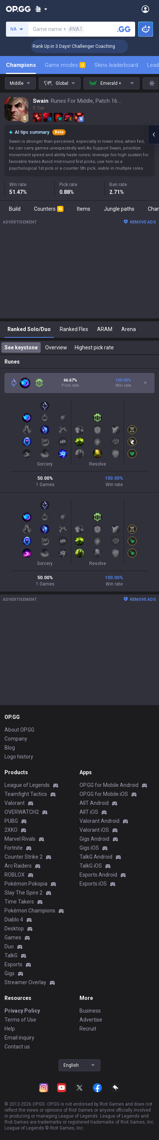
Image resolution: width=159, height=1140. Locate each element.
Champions (21, 65)
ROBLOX (14, 875)
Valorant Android (99, 821)
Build (15, 209)
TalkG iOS (91, 866)
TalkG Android (96, 857)
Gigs (9, 973)
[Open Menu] (145, 8)
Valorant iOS (94, 830)
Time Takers (19, 902)
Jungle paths (119, 209)
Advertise (91, 1020)
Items (83, 209)
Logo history (18, 757)
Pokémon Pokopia (25, 884)
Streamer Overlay (25, 982)
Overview (56, 347)
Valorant (14, 803)
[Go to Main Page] (18, 9)
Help (9, 1029)
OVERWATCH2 (21, 812)
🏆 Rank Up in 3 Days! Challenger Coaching (83, 46)
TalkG (11, 955)
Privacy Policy (22, 1011)
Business (90, 1011)
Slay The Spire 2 (23, 893)
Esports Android (98, 875)
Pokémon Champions (29, 911)
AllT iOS (89, 812)
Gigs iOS (89, 848)
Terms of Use (20, 1020)
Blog (9, 748)
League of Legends (27, 785)
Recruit (88, 1029)
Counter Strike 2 (23, 857)
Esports (13, 964)
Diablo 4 (13, 920)
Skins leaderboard (116, 65)
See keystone (21, 347)
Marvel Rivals (19, 839)
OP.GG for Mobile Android (109, 785)
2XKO (11, 830)
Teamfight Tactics (25, 794)
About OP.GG (19, 730)
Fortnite (13, 848)
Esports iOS (93, 884)
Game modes (65, 65)
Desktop (14, 929)
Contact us (17, 1047)
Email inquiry (19, 1038)
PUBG (11, 821)
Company (15, 739)
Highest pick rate (94, 347)
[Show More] (41, 8)
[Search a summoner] (124, 29)
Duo (9, 946)
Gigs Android (94, 839)
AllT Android (94, 803)
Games (12, 937)
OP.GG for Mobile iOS (104, 794)
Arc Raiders (18, 866)
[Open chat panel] (153, 134)
